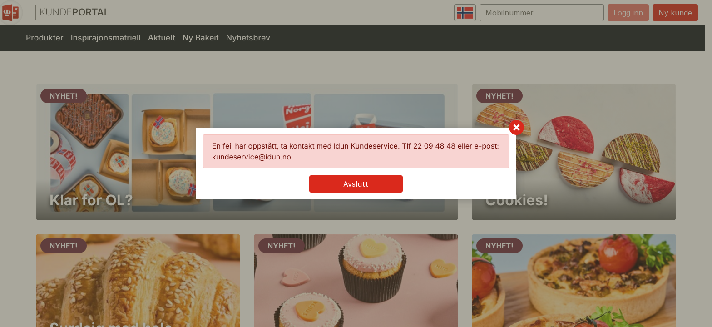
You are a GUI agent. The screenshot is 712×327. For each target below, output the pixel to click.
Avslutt (355, 183)
